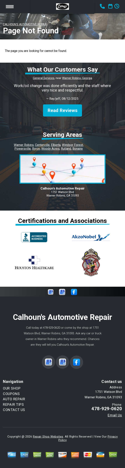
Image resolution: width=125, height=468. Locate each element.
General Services (43, 78)
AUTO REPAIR (14, 399)
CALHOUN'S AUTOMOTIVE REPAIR (25, 24)
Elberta (56, 145)
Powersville (22, 148)
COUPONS (11, 394)
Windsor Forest (72, 145)
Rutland (66, 148)
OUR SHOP (12, 388)
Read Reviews (62, 110)
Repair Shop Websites (48, 436)
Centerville (42, 145)
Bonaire (77, 148)
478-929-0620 (51, 327)
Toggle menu (10, 6)
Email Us (115, 415)
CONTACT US (14, 410)
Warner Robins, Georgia (77, 78)
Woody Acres (50, 148)
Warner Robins (24, 145)
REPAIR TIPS (13, 404)
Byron (36, 148)
